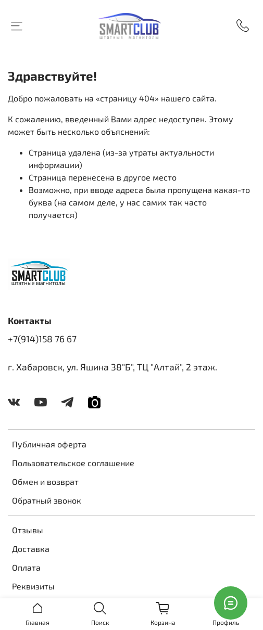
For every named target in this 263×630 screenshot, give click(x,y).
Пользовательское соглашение (73, 463)
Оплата (26, 567)
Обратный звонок (46, 500)
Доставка (30, 549)
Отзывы (27, 530)
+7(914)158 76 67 (42, 338)
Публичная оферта (49, 444)
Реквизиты (33, 586)
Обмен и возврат (45, 481)
